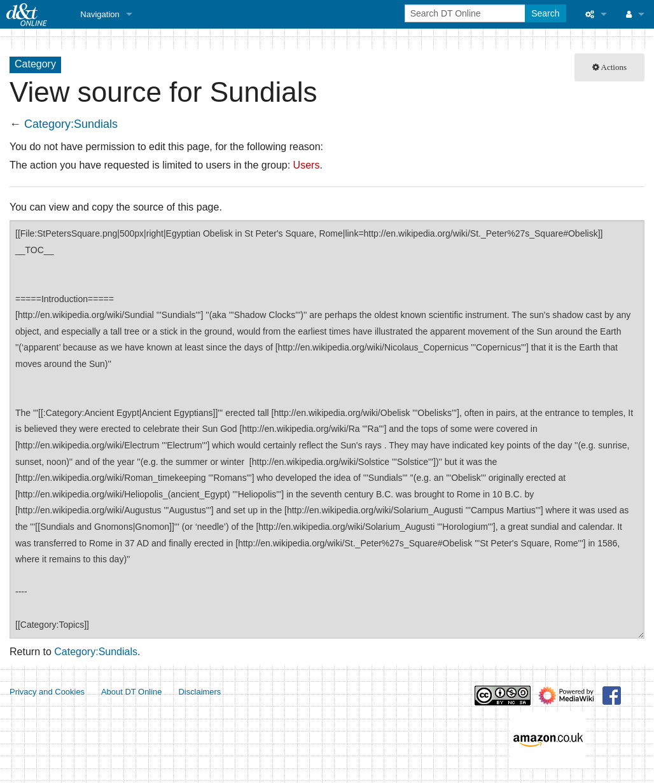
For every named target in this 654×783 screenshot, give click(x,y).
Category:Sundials (71, 124)
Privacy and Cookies (47, 691)
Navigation (99, 14)
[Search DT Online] (466, 13)
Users (306, 165)
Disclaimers (199, 691)
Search (545, 13)
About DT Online (131, 691)
